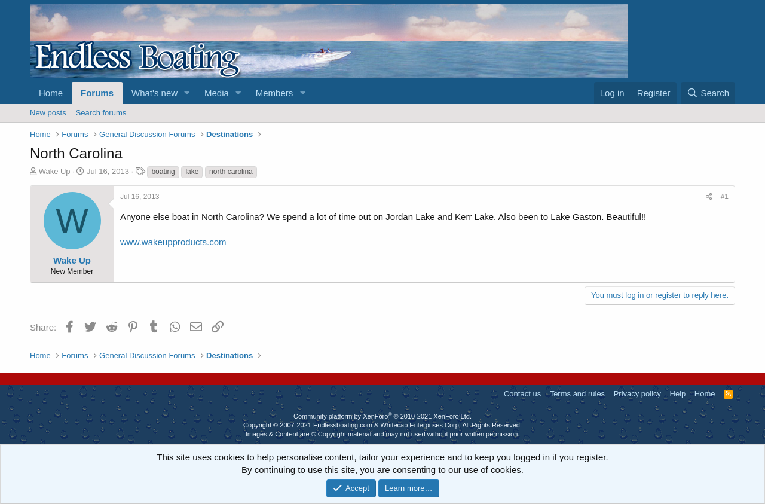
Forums (97, 93)
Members (274, 93)
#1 (725, 197)
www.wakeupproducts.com (173, 242)
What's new (154, 93)
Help (678, 393)
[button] (187, 93)
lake (191, 171)
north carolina (231, 171)
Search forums (101, 112)
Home (51, 93)
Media (216, 93)
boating (163, 171)
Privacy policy (637, 393)
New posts (48, 112)
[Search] (708, 93)
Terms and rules (577, 393)
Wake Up (55, 171)
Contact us (522, 393)
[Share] (709, 197)
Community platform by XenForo (382, 416)
